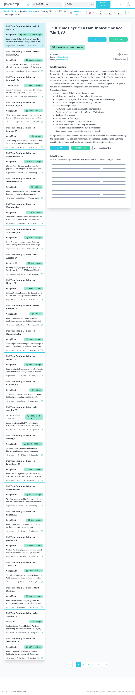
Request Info (80, 148)
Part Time (110, 13)
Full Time (101, 13)
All (93, 13)
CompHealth (63, 57)
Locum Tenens (120, 13)
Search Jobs (103, 4)
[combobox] (46, 4)
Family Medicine (12, 11)
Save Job (118, 39)
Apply (97, 39)
